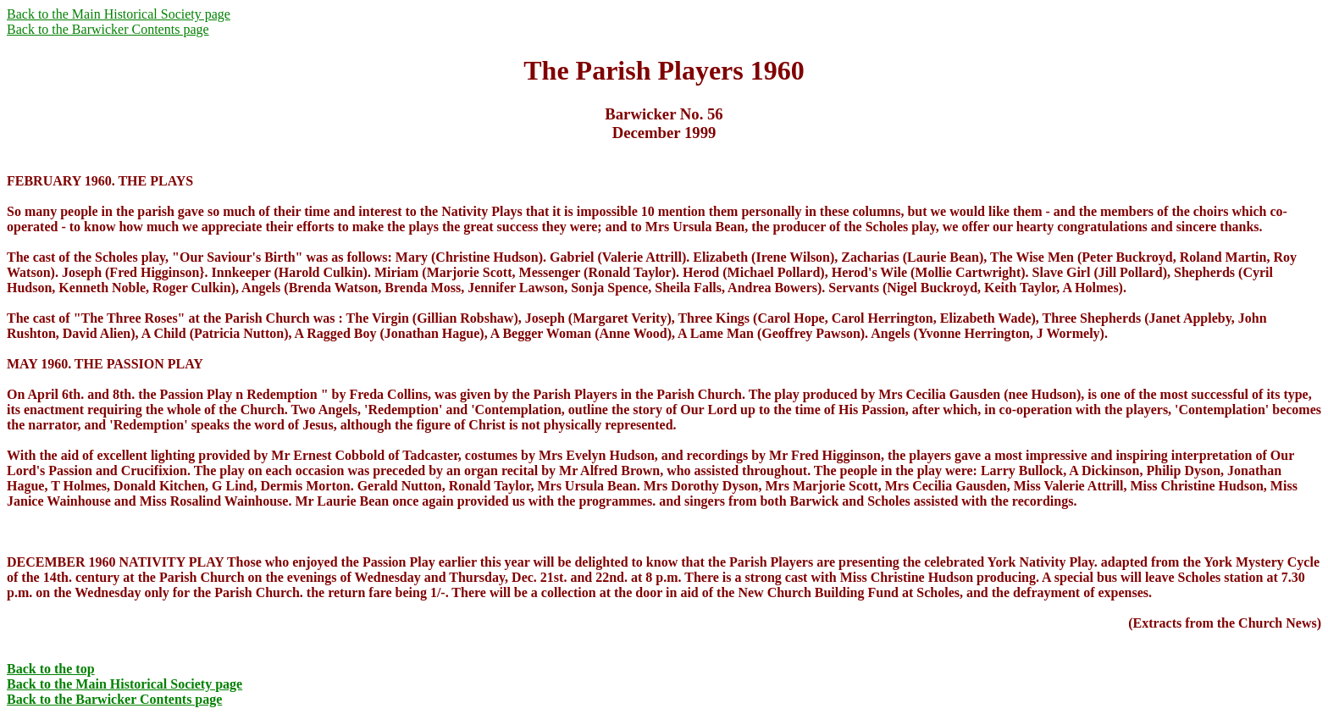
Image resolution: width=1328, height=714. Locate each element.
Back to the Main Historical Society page (118, 14)
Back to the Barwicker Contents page (108, 29)
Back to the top (51, 668)
